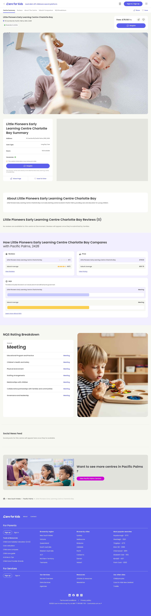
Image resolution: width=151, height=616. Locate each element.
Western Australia (46, 551)
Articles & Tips (8, 557)
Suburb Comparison (46, 10)
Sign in (16, 532)
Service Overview (46, 578)
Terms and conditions (68, 600)
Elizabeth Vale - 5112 (121, 555)
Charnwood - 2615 (120, 551)
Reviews (20, 10)
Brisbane (80, 543)
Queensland (44, 543)
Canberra (80, 555)
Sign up (7, 532)
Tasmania (43, 562)
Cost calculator (9, 546)
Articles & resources (84, 578)
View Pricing (83, 271)
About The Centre (30, 10)
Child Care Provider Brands (13, 561)
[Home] (4, 499)
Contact (33, 517)
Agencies (43, 586)
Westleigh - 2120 (119, 539)
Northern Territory (47, 559)
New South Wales (14, 499)
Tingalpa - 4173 (119, 543)
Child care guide (9, 553)
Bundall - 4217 (118, 559)
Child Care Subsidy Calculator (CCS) (16, 542)
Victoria (43, 539)
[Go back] (4, 4)
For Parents (9, 525)
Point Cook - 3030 (120, 562)
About (25, 517)
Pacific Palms (28, 499)
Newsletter (81, 582)
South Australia (45, 547)
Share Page (15, 179)
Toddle (116, 586)
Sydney (79, 535)
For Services (10, 568)
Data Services (45, 582)
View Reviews (10, 271)
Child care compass (10, 549)
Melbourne (81, 539)
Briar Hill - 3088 (119, 547)
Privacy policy (86, 600)
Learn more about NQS (13, 313)
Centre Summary (9, 10)
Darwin (79, 559)
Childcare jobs (118, 578)
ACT (41, 555)
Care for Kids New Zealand (123, 582)
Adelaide (80, 547)
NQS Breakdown (60, 10)
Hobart (79, 562)
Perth (79, 551)
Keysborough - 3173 (120, 535)
